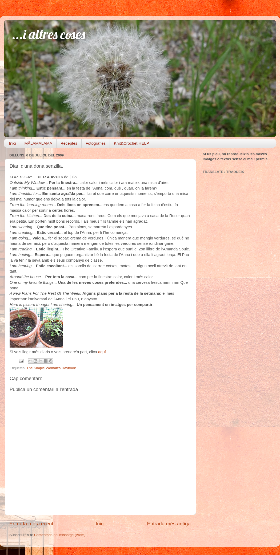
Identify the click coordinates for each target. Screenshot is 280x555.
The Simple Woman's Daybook (51, 368)
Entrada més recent (31, 523)
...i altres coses (48, 34)
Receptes (69, 143)
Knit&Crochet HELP (131, 143)
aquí (102, 352)
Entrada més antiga (169, 523)
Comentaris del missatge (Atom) (60, 535)
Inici (12, 143)
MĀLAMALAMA (38, 143)
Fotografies (96, 143)
